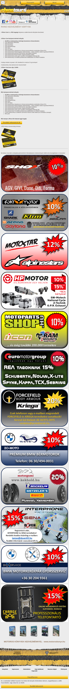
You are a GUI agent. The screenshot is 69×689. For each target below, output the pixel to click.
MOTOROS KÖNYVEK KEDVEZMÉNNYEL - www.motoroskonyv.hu (34, 642)
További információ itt (11, 122)
